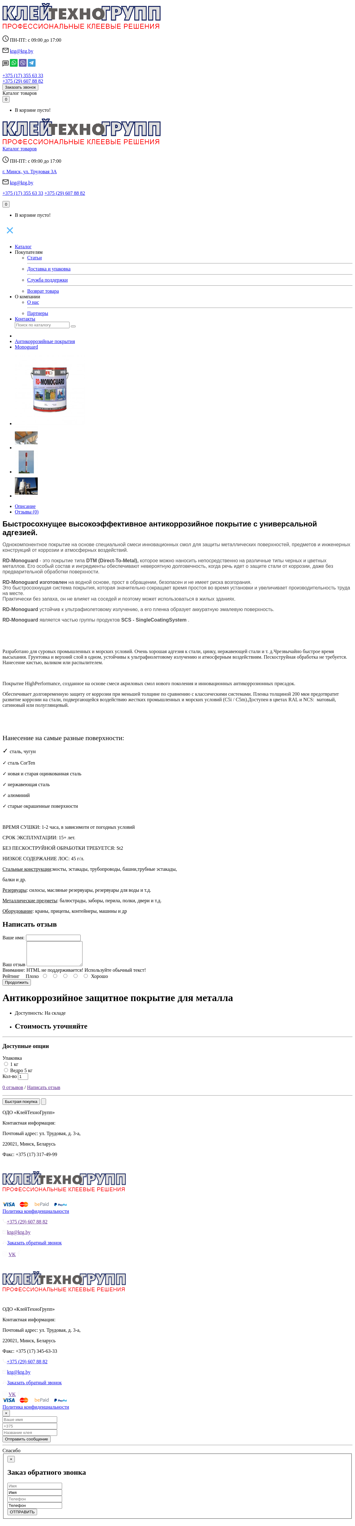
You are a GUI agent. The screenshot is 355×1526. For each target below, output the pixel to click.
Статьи (34, 257)
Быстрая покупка (21, 1106)
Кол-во (9, 1081)
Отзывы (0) (27, 511)
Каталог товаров (19, 93)
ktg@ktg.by (21, 51)
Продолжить (16, 987)
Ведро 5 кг (18, 1075)
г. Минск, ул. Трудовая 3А (29, 171)
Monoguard (26, 347)
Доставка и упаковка (48, 268)
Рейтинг (10, 980)
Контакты (25, 318)
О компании (27, 296)
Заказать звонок (20, 87)
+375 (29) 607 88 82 (22, 81)
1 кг (11, 1068)
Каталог (23, 246)
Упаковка (12, 1062)
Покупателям (29, 252)
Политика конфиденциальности (35, 1215)
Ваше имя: (13, 937)
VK (12, 1259)
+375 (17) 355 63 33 (22, 75)
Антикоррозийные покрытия (45, 341)
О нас (33, 302)
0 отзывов (12, 1092)
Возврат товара (43, 291)
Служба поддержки (47, 280)
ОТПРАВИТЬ (22, 1516)
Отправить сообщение (26, 1443)
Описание (25, 506)
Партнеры (37, 313)
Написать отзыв (43, 1092)
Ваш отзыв (13, 969)
